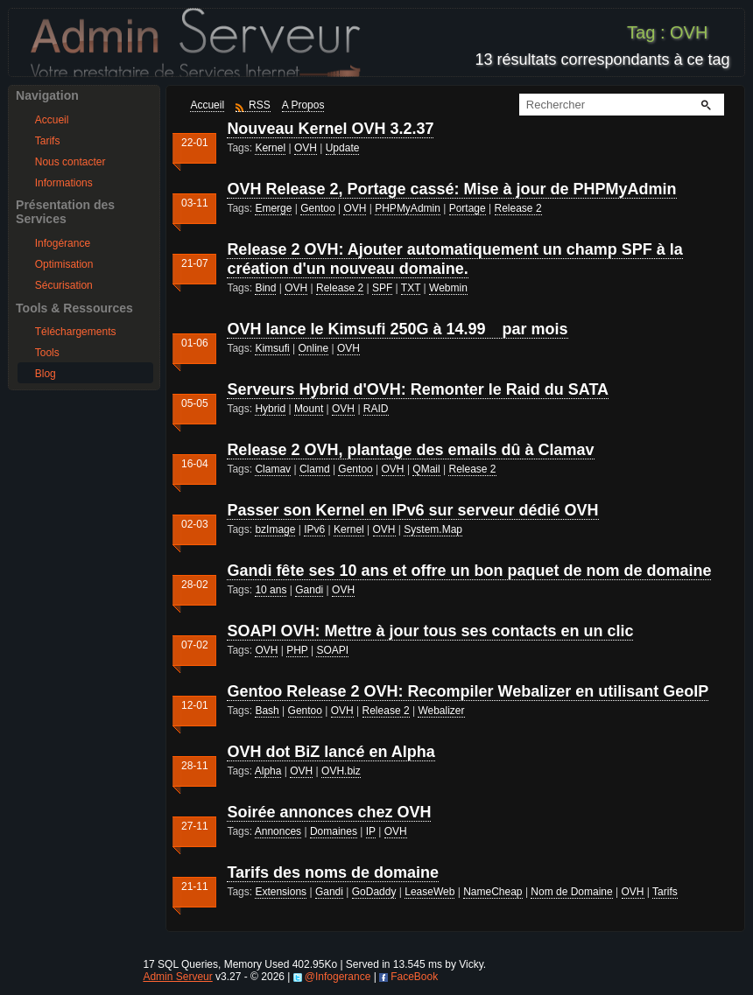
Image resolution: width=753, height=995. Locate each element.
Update (343, 148)
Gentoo (317, 208)
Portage (467, 208)
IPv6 (314, 529)
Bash (266, 710)
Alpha (268, 771)
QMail (426, 469)
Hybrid (270, 409)
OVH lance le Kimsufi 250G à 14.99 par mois (397, 329)
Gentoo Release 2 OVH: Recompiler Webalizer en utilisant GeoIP (467, 691)
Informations (64, 183)
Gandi (309, 590)
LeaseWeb (429, 892)
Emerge (273, 208)
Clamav (273, 469)
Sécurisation (64, 285)
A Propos (303, 105)
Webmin (448, 288)
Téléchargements (75, 332)
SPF (382, 288)
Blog (45, 374)
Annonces (278, 831)
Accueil (52, 120)
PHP (296, 650)
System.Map (433, 529)
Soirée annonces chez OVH (329, 812)
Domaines (333, 831)
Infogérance (62, 243)
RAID (376, 409)
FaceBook (414, 976)
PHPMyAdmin (407, 208)
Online (314, 348)
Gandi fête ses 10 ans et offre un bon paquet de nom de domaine (469, 570)
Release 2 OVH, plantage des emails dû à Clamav (410, 450)
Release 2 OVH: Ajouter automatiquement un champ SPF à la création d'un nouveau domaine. (454, 259)
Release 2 (518, 208)
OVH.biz (341, 771)
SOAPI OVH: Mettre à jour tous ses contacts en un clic (430, 631)
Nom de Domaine (571, 892)
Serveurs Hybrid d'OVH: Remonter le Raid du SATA (418, 389)
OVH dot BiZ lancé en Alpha (330, 751)
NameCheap (492, 892)
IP (371, 831)
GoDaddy (374, 892)
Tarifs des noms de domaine (333, 872)
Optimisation (64, 264)
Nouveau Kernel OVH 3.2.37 (330, 128)
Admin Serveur (177, 976)
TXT (410, 288)
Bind (265, 288)
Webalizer (441, 710)
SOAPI (332, 650)
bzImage (275, 529)
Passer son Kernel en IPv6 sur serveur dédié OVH (412, 510)
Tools (47, 353)
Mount (308, 409)
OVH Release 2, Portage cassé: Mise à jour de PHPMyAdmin (451, 189)
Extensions (280, 892)
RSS (260, 105)
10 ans (270, 590)
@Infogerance (338, 976)
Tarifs (47, 141)
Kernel (270, 148)
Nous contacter (70, 162)
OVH (305, 148)
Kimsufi (272, 348)
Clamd (314, 469)
